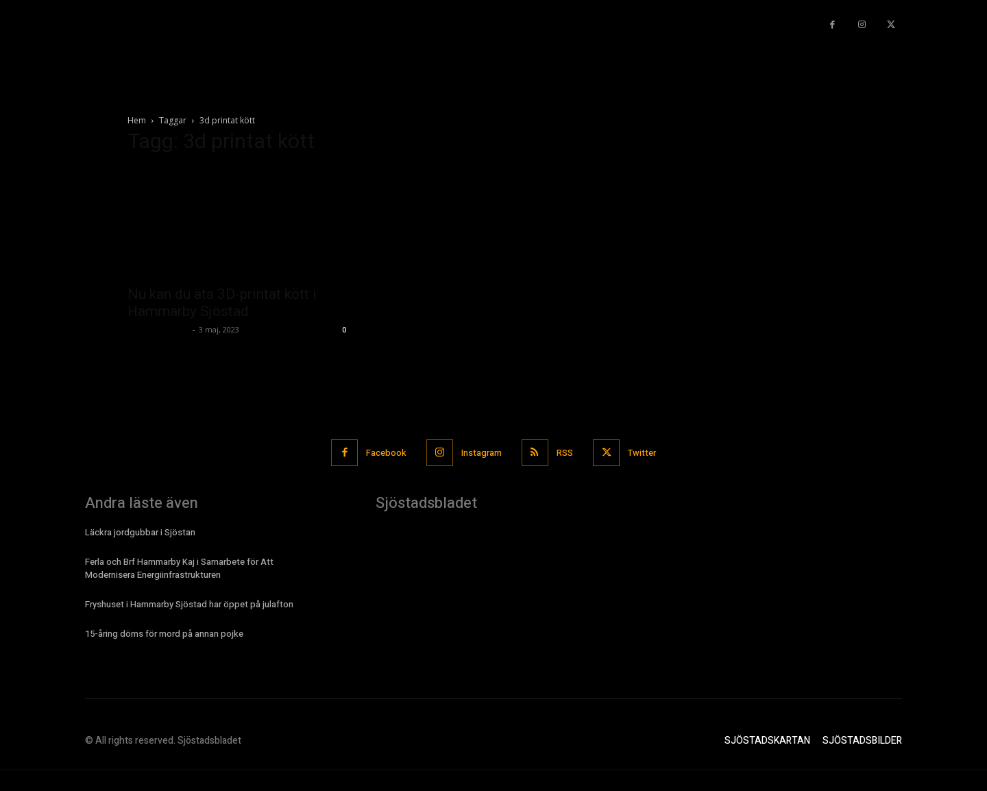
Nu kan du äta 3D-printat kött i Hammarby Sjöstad (222, 302)
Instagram (481, 452)
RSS (565, 452)
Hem (136, 120)
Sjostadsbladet (158, 329)
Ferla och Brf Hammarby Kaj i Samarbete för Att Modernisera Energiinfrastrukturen (179, 568)
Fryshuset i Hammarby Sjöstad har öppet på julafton (189, 604)
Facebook (385, 452)
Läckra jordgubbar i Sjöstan (140, 532)
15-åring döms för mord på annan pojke (164, 633)
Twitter (643, 452)
